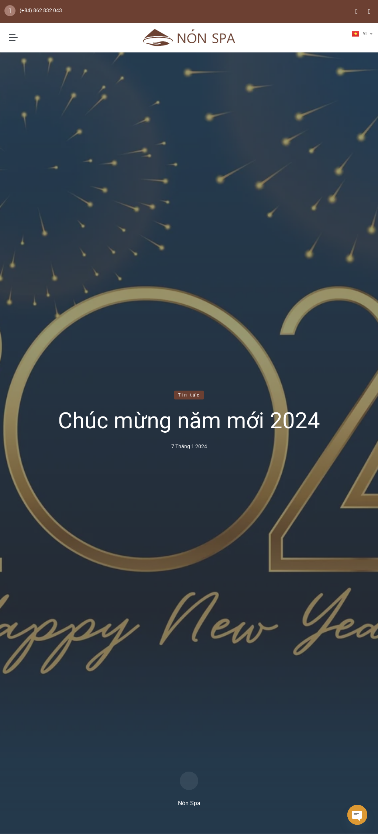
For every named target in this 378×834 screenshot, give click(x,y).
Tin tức (189, 395)
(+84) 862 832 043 (41, 10)
